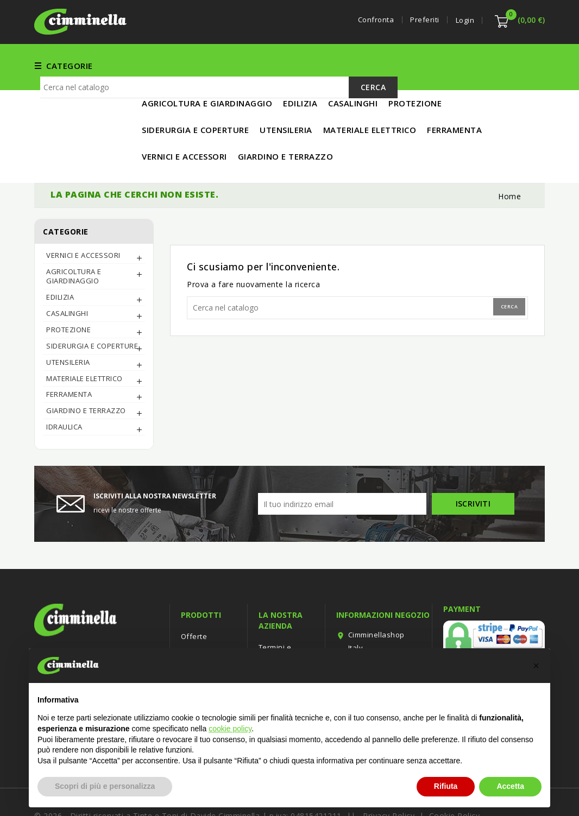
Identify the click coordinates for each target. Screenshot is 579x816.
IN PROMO (163, 91)
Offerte (194, 600)
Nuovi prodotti (206, 617)
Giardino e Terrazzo (86, 374)
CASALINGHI (67, 277)
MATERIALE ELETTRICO (458, 65)
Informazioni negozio (383, 579)
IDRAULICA (64, 391)
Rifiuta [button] (446, 786)
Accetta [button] (510, 786)
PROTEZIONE (68, 294)
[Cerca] (219, 130)
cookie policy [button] (230, 728)
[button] (536, 665)
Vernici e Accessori (250, 65)
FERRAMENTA (169, 65)
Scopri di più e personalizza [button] (105, 786)
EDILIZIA (321, 65)
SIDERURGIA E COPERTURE (92, 310)
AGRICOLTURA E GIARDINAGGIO (74, 240)
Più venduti (201, 633)
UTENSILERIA (375, 65)
